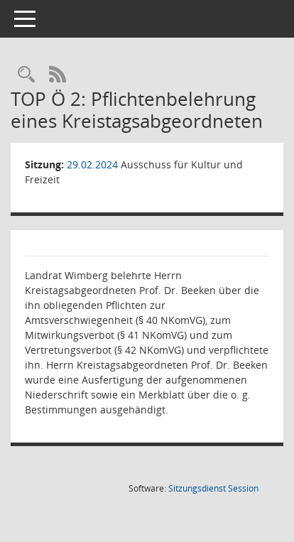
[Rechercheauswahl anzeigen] (26, 75)
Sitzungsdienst (213, 488)
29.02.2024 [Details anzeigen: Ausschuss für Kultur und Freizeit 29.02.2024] (92, 164)
